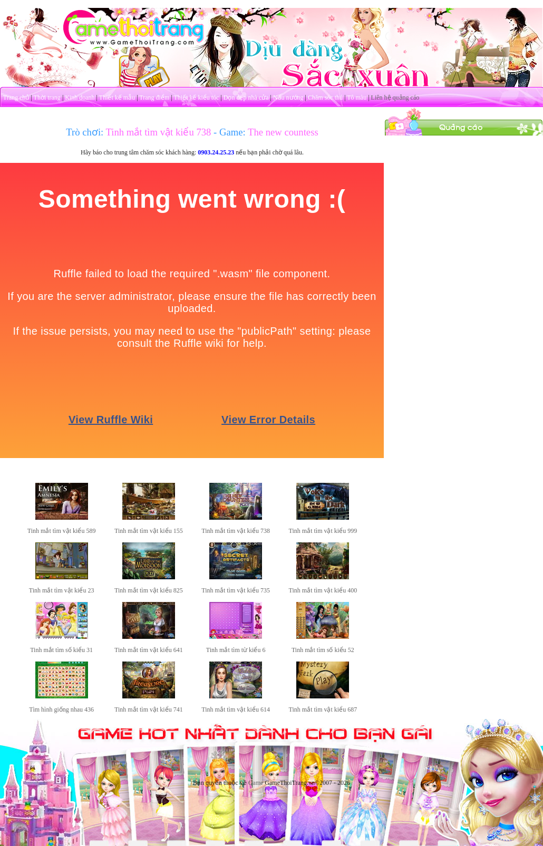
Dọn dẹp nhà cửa (246, 97)
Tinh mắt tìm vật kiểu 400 (323, 590)
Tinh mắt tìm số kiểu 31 (61, 650)
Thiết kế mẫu (117, 97)
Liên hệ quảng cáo (395, 97)
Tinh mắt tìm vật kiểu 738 (235, 530)
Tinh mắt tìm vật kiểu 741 (148, 709)
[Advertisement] (464, 202)
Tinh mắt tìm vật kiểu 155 (148, 530)
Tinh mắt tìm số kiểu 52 (323, 650)
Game (256, 782)
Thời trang (47, 97)
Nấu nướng (288, 97)
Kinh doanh (79, 97)
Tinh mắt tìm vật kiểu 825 (148, 590)
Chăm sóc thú (325, 97)
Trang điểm (154, 97)
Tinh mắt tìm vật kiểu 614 (235, 709)
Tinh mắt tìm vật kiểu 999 (323, 530)
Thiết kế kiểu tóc (196, 97)
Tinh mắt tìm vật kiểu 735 (235, 590)
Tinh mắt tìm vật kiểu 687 (323, 709)
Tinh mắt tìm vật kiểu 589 (61, 530)
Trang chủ (16, 97)
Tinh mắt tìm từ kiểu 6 (236, 650)
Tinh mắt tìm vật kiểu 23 (61, 590)
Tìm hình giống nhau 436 (61, 709)
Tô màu (356, 97)
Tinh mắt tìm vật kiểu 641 (148, 650)
